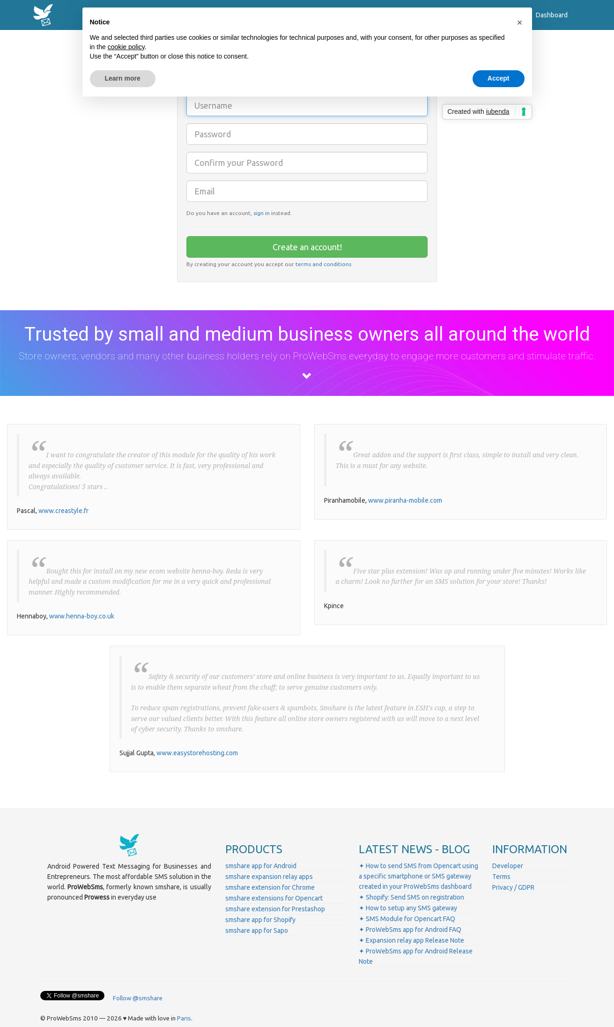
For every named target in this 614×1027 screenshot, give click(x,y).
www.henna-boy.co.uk (81, 616)
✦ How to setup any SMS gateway (408, 908)
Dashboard (552, 15)
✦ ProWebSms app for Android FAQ (410, 929)
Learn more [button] (123, 78)
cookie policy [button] (126, 47)
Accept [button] (499, 78)
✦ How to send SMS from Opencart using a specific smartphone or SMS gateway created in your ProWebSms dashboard (418, 876)
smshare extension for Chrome (270, 887)
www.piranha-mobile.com (405, 500)
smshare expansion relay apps (269, 876)
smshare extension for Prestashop (275, 909)
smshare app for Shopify (260, 919)
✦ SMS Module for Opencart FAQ (407, 919)
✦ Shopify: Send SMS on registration (411, 897)
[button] (519, 22)
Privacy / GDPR (513, 887)
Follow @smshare (138, 998)
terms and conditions (323, 264)
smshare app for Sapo (256, 930)
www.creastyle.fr (63, 510)
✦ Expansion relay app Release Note (411, 940)
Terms (501, 876)
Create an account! (307, 247)
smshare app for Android (260, 866)
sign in (261, 213)
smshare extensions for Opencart (274, 898)
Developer (507, 866)
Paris (184, 1018)
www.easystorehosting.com (197, 753)
